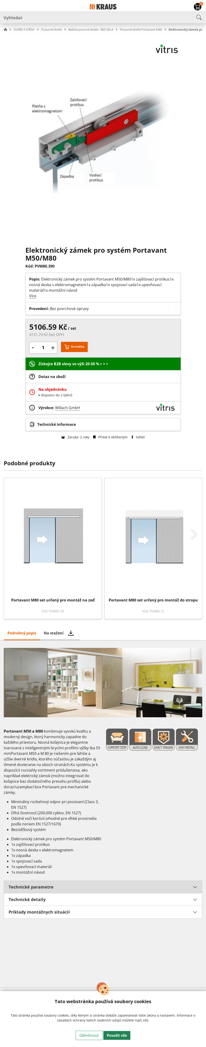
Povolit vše (117, 1035)
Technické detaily (27, 899)
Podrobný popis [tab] (21, 633)
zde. (146, 1020)
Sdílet (138, 437)
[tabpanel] (103, 814)
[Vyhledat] (103, 17)
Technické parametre (31, 887)
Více (32, 295)
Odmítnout (89, 1035)
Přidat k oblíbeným (110, 437)
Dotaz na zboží (52, 376)
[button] (8, 29)
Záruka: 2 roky (75, 437)
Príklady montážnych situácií (39, 912)
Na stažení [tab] (54, 633)
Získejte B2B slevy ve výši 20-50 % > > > (73, 363)
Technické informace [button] (56, 424)
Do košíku (77, 347)
